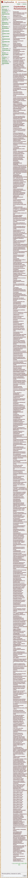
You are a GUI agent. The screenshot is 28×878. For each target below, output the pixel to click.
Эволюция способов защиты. (19, 26)
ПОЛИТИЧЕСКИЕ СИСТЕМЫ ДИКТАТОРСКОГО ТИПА (19, 335)
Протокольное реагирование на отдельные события (19, 266)
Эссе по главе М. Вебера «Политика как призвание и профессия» (19, 782)
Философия (5, 54)
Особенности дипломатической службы (19, 415)
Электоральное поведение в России (19, 20)
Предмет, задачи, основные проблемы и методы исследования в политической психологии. (20, 275)
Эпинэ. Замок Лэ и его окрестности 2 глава (18, 804)
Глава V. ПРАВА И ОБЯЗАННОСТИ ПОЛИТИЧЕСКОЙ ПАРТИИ (19, 630)
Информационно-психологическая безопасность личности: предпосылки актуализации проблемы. (20, 534)
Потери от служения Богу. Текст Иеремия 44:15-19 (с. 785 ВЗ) (20, 285)
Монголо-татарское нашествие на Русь (20, 463)
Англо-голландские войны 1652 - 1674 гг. (20, 708)
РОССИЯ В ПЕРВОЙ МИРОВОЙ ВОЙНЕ (17, 216)
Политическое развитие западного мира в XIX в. (18, 326)
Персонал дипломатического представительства (19, 366)
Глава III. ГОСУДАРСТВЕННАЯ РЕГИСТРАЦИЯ (20, 637)
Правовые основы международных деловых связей (18, 281)
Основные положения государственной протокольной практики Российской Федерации (20, 424)
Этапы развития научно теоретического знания (18, 779)
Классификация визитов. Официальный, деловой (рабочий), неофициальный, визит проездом (19, 504)
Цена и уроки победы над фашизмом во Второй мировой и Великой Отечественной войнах (20, 35)
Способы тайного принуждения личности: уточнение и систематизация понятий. (20, 152)
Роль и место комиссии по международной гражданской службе (19, 224)
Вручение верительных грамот (20, 666)
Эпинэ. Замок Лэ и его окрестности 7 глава (18, 792)
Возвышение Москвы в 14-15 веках (19, 672)
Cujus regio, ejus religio (18, 728)
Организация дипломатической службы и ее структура (20, 440)
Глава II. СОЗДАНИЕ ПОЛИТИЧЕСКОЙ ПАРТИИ (19, 639)
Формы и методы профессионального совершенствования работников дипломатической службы (19, 45)
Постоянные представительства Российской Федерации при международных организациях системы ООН (20, 294)
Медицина (5, 26)
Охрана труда (5, 33)
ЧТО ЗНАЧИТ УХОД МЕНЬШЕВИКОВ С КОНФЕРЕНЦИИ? (17, 833)
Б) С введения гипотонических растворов (20, 703)
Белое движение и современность (17, 697)
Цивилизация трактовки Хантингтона (18, 854)
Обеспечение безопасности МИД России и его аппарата (19, 452)
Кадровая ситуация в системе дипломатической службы (19, 508)
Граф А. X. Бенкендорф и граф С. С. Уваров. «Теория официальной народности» (20, 613)
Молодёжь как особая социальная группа (18, 466)
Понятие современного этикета (20, 312)
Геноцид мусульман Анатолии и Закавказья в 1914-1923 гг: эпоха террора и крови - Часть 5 (20, 660)
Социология (5, 45)
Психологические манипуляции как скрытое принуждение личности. (20, 252)
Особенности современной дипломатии (19, 403)
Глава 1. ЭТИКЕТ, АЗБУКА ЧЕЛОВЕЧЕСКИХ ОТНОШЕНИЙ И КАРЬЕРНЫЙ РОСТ (20, 645)
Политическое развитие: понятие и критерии (18, 324)
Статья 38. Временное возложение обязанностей (19, 133)
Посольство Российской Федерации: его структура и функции (19, 299)
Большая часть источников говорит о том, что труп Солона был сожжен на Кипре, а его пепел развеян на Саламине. (20, 693)
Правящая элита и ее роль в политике (19, 278)
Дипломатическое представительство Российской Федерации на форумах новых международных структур (19, 580)
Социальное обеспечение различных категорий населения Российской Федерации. (19, 159)
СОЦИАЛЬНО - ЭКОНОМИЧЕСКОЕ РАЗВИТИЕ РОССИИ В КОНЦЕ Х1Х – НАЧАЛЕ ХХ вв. (20, 176)
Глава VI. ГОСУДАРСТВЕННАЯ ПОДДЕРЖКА (20, 627)
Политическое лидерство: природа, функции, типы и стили (19, 329)
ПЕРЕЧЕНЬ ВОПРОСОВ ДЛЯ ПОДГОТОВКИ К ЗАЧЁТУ (19, 371)
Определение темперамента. (19, 441)
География (5, 10)
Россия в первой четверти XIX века (20, 213)
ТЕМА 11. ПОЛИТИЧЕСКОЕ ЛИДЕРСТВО (19, 111)
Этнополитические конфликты (20, 17)
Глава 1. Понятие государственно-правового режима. (19, 649)
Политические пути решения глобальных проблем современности (19, 338)
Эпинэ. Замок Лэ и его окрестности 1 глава (18, 807)
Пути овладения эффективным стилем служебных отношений (20, 245)
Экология (4, 60)
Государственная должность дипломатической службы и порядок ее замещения (19, 624)
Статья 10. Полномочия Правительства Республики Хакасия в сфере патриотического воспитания (19, 139)
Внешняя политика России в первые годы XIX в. (19, 674)
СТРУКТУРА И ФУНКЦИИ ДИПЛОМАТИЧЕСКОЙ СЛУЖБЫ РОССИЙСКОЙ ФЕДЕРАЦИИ (18, 125)
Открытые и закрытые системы (20, 388)
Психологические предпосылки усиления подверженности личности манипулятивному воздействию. (20, 248)
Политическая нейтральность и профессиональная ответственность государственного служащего (19, 349)
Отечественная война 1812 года (19, 391)
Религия (4, 44)
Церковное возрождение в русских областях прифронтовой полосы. (19, 859)
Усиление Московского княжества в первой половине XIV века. (19, 71)
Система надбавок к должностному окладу (18, 202)
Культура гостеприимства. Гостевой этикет (19, 480)
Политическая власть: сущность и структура (18, 355)
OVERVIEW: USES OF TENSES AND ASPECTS (18, 721)
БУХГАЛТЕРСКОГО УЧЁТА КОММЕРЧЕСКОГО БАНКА (19, 686)
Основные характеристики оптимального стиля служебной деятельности (19, 420)
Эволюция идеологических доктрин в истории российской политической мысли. (20, 28)
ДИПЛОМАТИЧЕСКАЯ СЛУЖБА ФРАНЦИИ (18, 593)
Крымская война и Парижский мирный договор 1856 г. (19, 483)
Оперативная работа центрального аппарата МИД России (19, 444)
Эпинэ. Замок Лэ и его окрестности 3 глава (18, 802)
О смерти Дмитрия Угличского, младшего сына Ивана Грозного (20, 457)
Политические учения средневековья (18, 332)
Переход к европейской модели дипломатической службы (19, 378)
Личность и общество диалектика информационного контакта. (20, 473)
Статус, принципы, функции (19, 146)
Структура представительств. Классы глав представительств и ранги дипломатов (20, 121)
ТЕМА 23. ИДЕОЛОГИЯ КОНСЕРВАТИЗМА (18, 108)
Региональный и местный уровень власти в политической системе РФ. (19, 231)
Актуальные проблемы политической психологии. (19, 711)
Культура (4, 18)
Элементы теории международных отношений (19, 809)
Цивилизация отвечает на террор (19, 857)
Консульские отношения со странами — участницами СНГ (20, 488)
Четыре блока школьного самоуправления (18, 32)
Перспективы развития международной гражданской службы (19, 363)
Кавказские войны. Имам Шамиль (18, 510)
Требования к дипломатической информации (20, 86)
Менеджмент (5, 28)
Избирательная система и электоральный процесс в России (19, 548)
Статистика (5, 48)
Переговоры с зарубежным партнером (19, 384)
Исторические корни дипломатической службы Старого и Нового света (19, 516)
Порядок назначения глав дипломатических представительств (18, 302)
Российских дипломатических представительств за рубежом (20, 218)
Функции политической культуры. (18, 41)
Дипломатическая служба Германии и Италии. (19, 598)
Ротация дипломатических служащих (19, 211)
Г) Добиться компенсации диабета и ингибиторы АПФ (19, 664)
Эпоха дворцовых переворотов (20, 790)
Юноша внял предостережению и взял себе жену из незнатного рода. (20, 12)
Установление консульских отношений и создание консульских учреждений (19, 61)
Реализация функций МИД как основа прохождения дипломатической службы (20, 234)
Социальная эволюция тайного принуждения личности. (20, 180)
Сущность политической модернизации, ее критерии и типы (19, 113)
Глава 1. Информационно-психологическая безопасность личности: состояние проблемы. (20, 653)
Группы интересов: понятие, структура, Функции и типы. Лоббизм (19, 609)
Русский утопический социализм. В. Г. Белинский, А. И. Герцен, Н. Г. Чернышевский (20, 208)
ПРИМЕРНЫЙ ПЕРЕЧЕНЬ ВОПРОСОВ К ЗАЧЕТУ (19, 271)
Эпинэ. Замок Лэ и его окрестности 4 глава (18, 800)
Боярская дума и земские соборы (18, 689)
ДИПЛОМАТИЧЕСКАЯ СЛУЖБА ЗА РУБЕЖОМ (18, 596)
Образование (5, 30)
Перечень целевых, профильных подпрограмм (19, 369)
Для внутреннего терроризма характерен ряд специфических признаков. (19, 576)
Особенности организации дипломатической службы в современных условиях (19, 408)
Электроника (5, 63)
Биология (4, 9)
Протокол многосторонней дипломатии (19, 269)
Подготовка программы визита (20, 360)
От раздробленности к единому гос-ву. (18, 397)
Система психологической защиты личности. (19, 200)
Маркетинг (5, 22)
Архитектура (5, 6)
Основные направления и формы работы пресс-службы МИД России (19, 428)
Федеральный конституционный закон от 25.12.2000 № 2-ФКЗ (19, 53)
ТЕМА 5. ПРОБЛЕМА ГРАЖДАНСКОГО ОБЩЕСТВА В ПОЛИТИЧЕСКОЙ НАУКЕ (20, 105)
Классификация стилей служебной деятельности (18, 497)
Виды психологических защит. (19, 680)
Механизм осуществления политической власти (19, 471)
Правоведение (6, 39)
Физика (4, 52)
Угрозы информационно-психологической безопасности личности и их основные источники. (20, 80)
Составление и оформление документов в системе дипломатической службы (19, 183)
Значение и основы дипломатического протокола (19, 554)
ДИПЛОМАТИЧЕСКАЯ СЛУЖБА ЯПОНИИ (18, 591)
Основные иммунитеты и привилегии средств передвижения (18, 432)
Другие (4, 12)
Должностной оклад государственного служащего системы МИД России (19, 572)
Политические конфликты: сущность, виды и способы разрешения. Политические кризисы (19, 342)
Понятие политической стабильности (18, 314)
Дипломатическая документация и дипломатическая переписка (19, 603)
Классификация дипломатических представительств (17, 500)
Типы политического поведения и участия (17, 92)
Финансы (4, 57)
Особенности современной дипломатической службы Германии (19, 399)
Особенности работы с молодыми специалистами (19, 405)
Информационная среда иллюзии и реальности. (18, 538)
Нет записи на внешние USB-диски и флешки (19, 461)
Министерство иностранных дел (19, 468)
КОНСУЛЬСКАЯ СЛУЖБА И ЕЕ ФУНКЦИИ (20, 490)
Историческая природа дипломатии (18, 524)
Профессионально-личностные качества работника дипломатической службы (20, 263)
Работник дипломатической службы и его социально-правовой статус (19, 241)
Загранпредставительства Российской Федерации (19, 563)
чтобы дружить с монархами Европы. (19, 830)
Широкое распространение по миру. (20, 827)
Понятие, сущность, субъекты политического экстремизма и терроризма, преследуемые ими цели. (19, 307)
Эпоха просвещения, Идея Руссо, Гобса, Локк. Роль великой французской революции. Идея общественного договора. (19, 787)
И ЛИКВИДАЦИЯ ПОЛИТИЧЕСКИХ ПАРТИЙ (19, 551)
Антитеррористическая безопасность (18, 706)
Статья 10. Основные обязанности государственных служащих (20, 143)
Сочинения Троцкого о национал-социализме (18, 155)
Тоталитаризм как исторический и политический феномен (19, 89)
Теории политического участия (20, 96)
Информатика (6, 13)
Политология (5, 36)
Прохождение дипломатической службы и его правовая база (19, 259)
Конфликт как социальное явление (19, 485)
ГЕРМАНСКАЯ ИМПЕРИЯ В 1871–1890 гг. (19, 657)
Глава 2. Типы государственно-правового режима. (20, 642)
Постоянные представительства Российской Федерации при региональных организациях (19, 289)
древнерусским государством (19, 569)
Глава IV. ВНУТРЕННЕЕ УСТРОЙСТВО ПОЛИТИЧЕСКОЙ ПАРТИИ (19, 633)
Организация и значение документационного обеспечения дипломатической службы (20, 436)
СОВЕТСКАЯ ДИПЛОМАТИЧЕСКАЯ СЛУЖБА (18, 197)
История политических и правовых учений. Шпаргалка (19, 513)
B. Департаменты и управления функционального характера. (20, 730)
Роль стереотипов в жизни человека (19, 221)
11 (19, 864)
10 (25, 863)
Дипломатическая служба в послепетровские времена (19, 601)
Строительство (6, 50)
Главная (18, 3)
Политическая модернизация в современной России (20, 353)
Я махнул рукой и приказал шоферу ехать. (19, 757)
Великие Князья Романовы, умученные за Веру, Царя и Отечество (19, 683)
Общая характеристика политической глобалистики (19, 447)
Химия (3, 58)
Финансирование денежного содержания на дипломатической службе (19, 50)
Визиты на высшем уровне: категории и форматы (19, 679)
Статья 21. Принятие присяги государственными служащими (20, 136)
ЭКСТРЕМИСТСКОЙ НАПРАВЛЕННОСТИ (17, 812)
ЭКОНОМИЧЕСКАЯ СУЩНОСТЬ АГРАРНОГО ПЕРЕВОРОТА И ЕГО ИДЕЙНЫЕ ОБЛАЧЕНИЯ (19, 822)
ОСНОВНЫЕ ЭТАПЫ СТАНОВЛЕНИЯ (17, 417)
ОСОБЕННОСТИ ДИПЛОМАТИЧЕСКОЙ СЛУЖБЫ (18, 412)
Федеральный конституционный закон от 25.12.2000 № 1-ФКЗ (19, 57)
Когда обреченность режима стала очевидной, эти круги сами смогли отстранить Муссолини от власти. (19, 493)
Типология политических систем (18, 95)
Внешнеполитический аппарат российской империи (20, 676)
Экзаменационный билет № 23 (20, 825)
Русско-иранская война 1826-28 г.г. (19, 205)
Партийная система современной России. (18, 387)
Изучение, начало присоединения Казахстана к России (19, 544)
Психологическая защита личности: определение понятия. (18, 256)
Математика (5, 24)
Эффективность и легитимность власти (17, 16)
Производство (6, 41)
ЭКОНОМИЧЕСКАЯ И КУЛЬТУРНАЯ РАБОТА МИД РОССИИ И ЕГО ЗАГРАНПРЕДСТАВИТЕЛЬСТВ (20, 23)
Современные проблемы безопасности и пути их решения (18, 186)
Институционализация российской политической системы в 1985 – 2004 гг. (19, 541)
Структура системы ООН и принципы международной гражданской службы (19, 117)
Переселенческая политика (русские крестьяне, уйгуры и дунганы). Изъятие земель (19, 381)
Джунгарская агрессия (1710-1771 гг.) (19, 607)
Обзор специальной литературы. (17, 450)
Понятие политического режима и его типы (18, 317)
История (4, 16)
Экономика (5, 61)
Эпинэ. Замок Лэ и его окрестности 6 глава (18, 795)
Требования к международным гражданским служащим (20, 84)
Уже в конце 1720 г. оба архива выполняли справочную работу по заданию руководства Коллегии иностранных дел (20, 75)
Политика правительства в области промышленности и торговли (19, 358)
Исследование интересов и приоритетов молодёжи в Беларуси (19, 526)
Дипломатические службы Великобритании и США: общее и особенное (19, 587)
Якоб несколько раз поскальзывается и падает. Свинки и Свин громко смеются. (19, 744)
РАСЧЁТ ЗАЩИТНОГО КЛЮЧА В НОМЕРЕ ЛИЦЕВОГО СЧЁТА (20, 238)
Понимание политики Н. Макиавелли (18, 321)
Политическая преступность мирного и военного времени (19, 346)
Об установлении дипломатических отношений (19, 455)
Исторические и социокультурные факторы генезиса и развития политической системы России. (20, 520)
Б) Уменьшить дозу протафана (20, 701)
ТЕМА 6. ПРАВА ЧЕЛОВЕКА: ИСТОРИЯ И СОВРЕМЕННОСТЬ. (19, 101)
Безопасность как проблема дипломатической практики (19, 699)
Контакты (24, 3)
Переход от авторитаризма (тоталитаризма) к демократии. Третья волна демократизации (20, 374)
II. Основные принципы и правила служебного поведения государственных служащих (19, 725)
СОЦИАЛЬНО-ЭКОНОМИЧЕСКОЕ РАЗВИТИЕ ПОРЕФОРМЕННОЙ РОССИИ (20, 163)
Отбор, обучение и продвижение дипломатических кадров (18, 393)
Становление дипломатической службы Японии (19, 148)
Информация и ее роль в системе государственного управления (19, 530)
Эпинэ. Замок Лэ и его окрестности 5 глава (18, 797)
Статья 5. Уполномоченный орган (19, 131)
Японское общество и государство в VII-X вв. (18, 734)
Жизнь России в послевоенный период (20, 568)
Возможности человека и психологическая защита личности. (18, 668)
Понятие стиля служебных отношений (19, 310)
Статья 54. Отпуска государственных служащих (19, 129)
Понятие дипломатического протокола (19, 319)
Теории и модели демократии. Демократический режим (20, 99)
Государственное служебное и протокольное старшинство (20, 621)
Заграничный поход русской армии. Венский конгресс (19, 565)
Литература (5, 19)
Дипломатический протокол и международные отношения (19, 585)
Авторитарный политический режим (19, 713)
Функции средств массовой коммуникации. (19, 39)
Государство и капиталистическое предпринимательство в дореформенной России (18, 617)
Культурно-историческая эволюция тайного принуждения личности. (18, 477)
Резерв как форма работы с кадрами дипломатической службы (19, 227)
